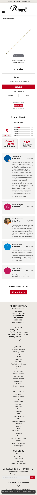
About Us (18, 454)
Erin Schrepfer (17, 244)
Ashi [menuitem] (18, 399)
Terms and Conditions (18, 463)
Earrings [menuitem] (18, 357)
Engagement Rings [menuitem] (18, 349)
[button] (9, 1)
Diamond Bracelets (9, 18)
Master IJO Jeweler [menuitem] (18, 431)
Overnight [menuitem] (18, 433)
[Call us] (18, 320)
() (32, 128)
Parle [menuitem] (18, 436)
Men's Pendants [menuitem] (18, 386)
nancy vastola (17, 268)
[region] (18, 41)
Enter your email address (18, 474)
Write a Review (18, 292)
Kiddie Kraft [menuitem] (18, 423)
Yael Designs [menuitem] (18, 445)
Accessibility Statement (18, 486)
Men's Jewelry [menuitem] (18, 376)
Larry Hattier (17, 156)
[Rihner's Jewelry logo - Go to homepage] (18, 8)
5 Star (16, 128)
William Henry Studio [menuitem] (18, 443)
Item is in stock (18, 105)
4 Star (16, 129)
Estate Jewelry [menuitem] (18, 381)
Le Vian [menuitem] (18, 428)
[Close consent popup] (34, 491)
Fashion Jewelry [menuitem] (18, 374)
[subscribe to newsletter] (32, 477)
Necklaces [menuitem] (18, 361)
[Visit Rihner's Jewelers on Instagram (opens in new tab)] (20, 340)
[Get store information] (18, 322)
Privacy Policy (18, 461)
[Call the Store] (18, 315)
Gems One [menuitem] (18, 411)
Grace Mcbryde (17, 205)
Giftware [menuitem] (18, 383)
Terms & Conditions (23, 482)
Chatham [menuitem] (18, 406)
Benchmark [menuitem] (18, 404)
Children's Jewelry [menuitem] (18, 371)
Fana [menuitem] (18, 409)
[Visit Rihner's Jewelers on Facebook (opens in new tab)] (17, 340)
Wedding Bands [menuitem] (18, 352)
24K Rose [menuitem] (18, 394)
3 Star (16, 131)
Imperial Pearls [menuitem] (19, 416)
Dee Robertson (17, 219)
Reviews (18, 122)
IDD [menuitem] (18, 414)
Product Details (18, 117)
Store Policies (18, 459)
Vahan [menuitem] (18, 441)
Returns (27, 95)
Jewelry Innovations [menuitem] (18, 421)
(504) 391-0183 (18, 62)
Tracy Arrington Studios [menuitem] (18, 438)
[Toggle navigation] (3, 11)
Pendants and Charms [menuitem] (18, 364)
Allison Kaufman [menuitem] (18, 397)
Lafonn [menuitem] (18, 426)
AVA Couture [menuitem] (18, 401)
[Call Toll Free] (18, 318)
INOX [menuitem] (18, 419)
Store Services (18, 456)
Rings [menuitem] (18, 354)
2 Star (16, 133)
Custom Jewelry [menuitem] (18, 379)
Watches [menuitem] (18, 369)
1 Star (16, 135)
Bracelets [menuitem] (18, 359)
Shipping (10, 95)
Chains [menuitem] (18, 366)
